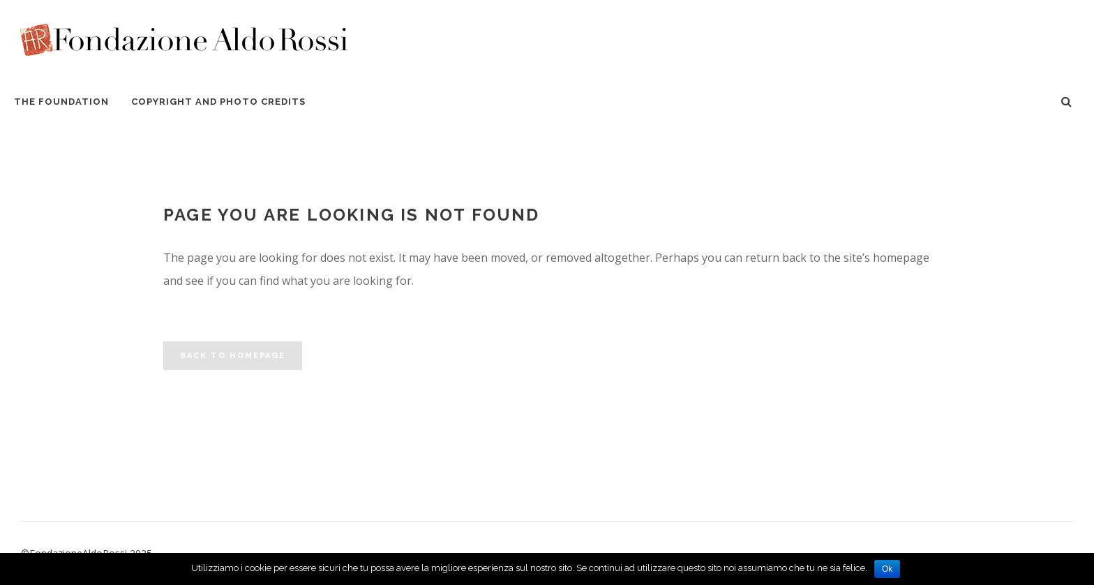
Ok (887, 569)
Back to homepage (232, 355)
